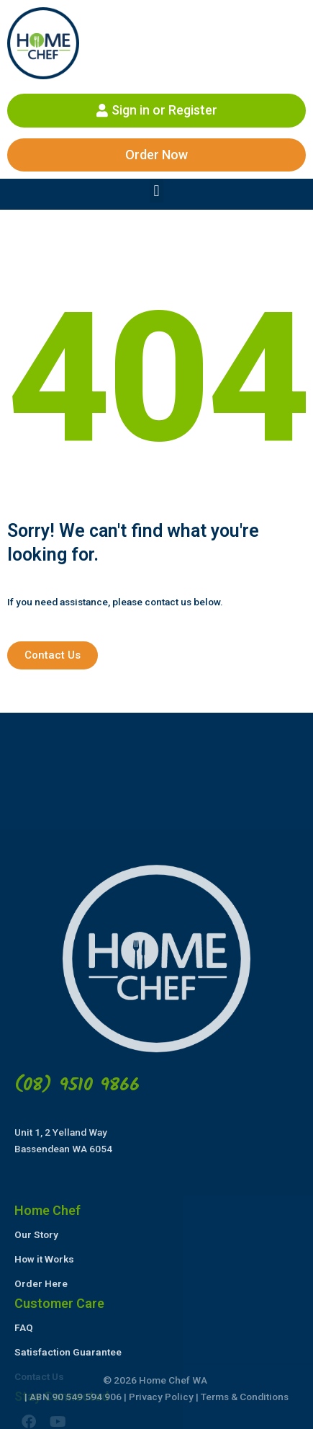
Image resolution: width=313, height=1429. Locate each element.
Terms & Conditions (245, 1396)
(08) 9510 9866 (77, 1331)
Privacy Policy (161, 1396)
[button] (156, 190)
